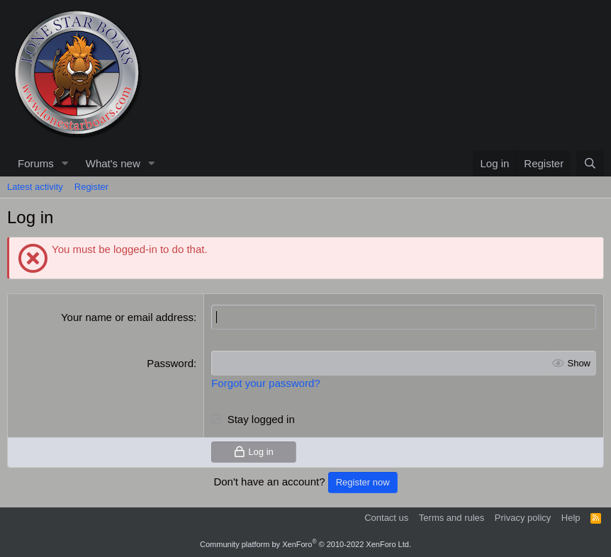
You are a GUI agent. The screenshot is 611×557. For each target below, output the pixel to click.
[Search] (590, 163)
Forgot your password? (265, 383)
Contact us (386, 517)
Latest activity (35, 186)
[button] (65, 163)
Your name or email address (127, 317)
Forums (36, 163)
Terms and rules (451, 517)
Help (571, 517)
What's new (113, 163)
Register (91, 186)
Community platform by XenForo (305, 544)
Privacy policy (523, 517)
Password (170, 363)
